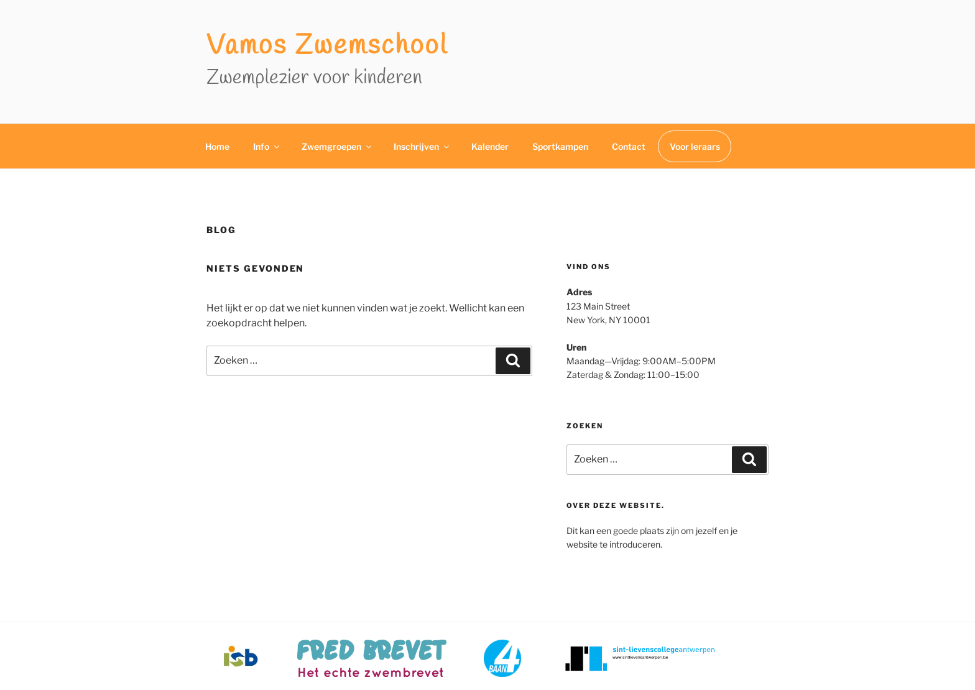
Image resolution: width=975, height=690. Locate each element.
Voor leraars (695, 146)
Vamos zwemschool (327, 46)
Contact (628, 146)
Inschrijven (422, 146)
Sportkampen (560, 146)
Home (217, 146)
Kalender (490, 146)
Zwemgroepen (337, 146)
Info (267, 146)
